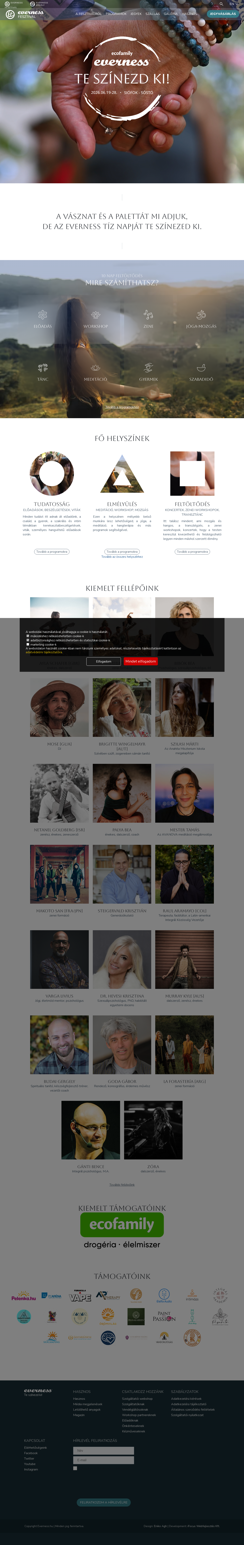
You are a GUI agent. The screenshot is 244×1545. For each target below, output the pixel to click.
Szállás (153, 14)
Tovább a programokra (51, 552)
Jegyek (136, 14)
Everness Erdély (39, 4)
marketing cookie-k (41, 645)
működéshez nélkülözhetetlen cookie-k (55, 636)
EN (234, 4)
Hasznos (189, 14)
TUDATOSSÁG (52, 504)
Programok (116, 14)
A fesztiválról (89, 14)
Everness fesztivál (14, 4)
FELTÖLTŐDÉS (192, 504)
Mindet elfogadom (141, 661)
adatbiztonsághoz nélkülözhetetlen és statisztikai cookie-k (68, 640)
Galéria (171, 14)
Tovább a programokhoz (122, 407)
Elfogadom (103, 661)
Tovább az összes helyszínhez (122, 557)
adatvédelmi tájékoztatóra (44, 652)
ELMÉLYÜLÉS (122, 504)
